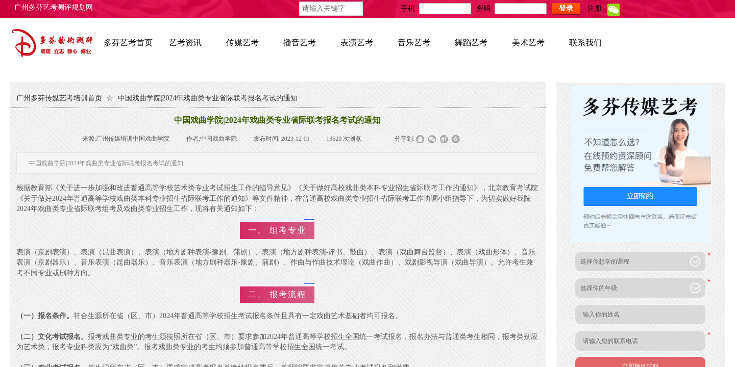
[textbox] (331, 9)
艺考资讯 (185, 42)
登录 (566, 8)
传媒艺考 (242, 42)
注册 (594, 8)
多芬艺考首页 (128, 42)
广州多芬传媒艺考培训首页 (59, 98)
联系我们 (585, 42)
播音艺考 (299, 42)
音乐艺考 (414, 42)
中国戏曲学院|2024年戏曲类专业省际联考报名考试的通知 (208, 98)
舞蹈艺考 (471, 42)
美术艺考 (528, 42)
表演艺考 (356, 42)
